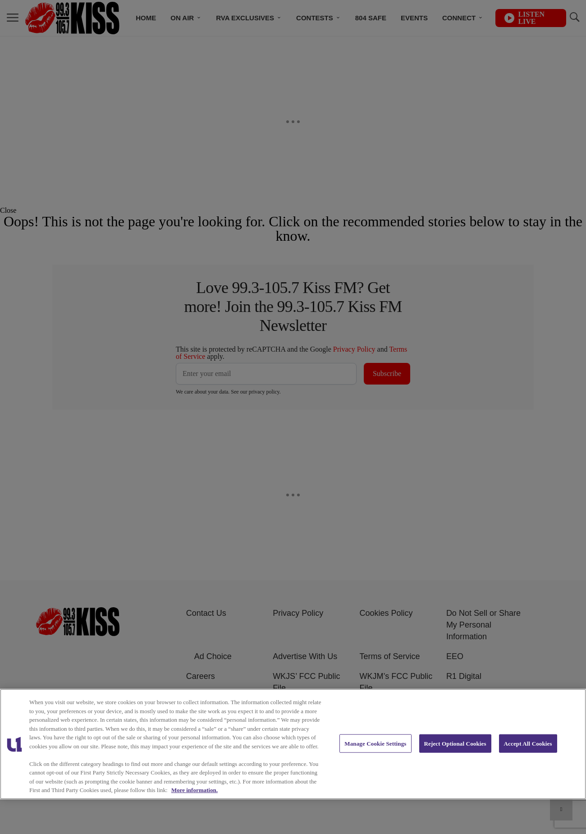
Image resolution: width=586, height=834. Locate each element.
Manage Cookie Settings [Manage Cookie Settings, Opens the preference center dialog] (375, 743)
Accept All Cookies (528, 743)
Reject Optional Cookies (455, 743)
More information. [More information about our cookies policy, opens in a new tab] (194, 790)
